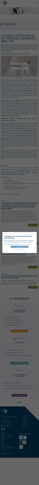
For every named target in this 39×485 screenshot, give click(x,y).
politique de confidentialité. (26, 244)
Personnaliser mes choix (19, 249)
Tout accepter (19, 246)
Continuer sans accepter (30, 234)
